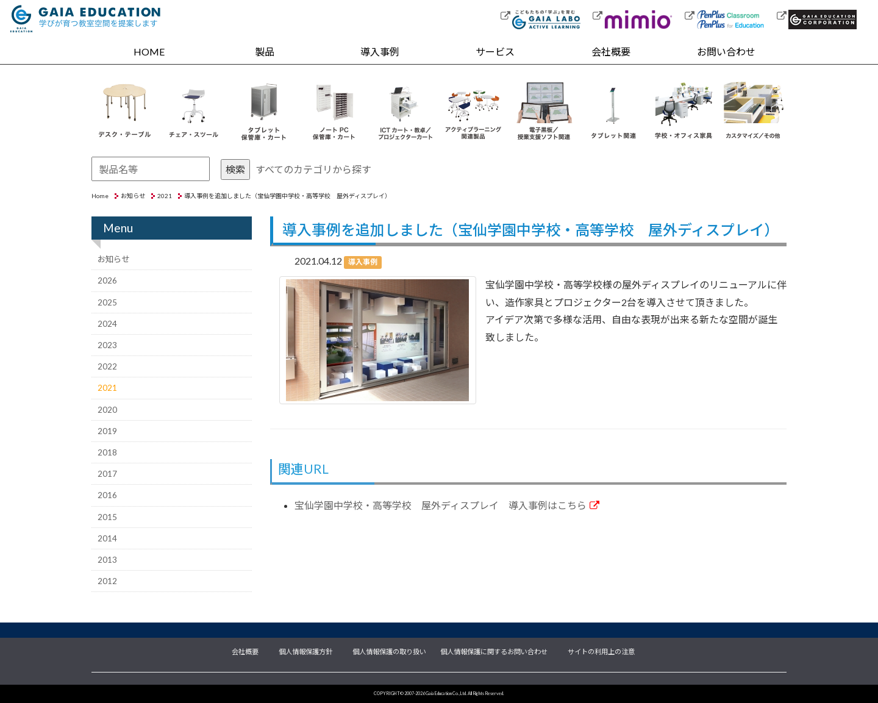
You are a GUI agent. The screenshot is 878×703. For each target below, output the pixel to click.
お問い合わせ (726, 51)
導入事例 (379, 51)
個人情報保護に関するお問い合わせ (494, 651)
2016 (107, 495)
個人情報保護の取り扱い (389, 651)
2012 (107, 581)
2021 (164, 195)
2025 (107, 302)
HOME (149, 51)
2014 (107, 538)
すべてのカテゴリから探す (313, 169)
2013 (107, 560)
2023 (107, 345)
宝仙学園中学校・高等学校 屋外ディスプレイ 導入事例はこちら (446, 505)
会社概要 (610, 51)
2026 (107, 280)
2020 (107, 410)
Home (100, 195)
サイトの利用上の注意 (601, 651)
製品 (264, 51)
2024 (107, 324)
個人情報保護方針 (305, 651)
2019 (107, 431)
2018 (107, 452)
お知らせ (133, 195)
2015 (107, 517)
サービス (495, 51)
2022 (107, 366)
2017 (107, 474)
